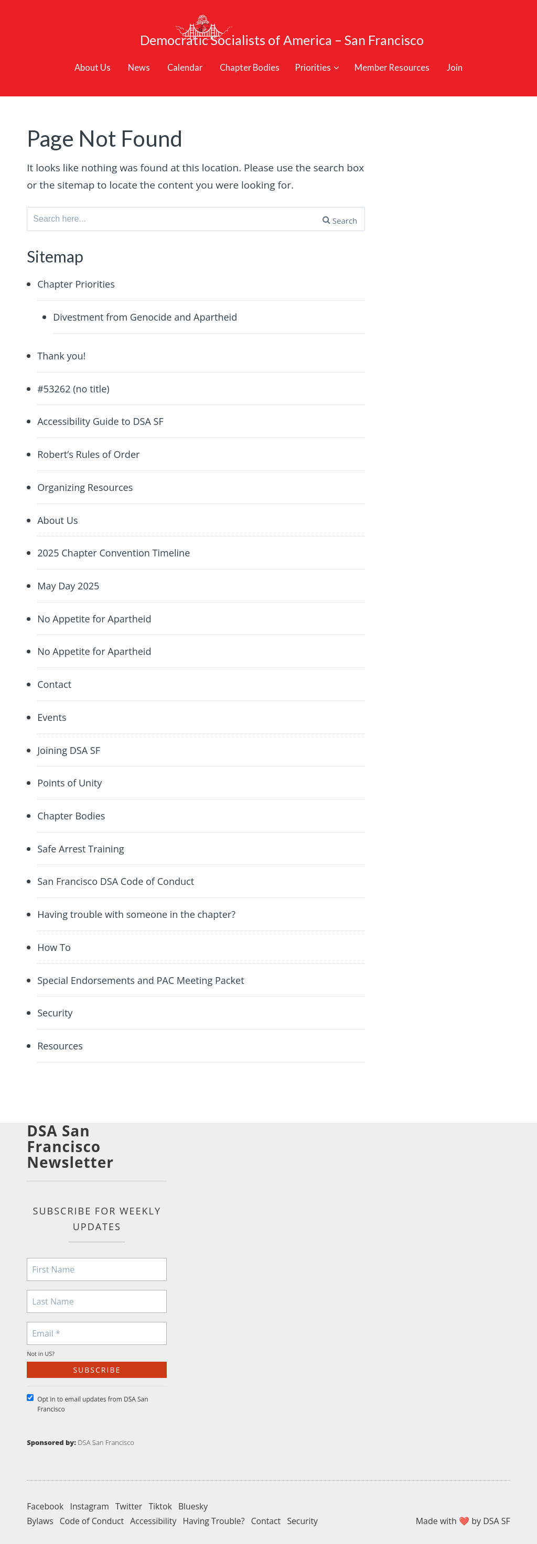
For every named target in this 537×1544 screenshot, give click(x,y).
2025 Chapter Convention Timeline (117, 542)
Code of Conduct (92, 1514)
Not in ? (41, 1348)
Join (466, 51)
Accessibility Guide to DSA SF (103, 410)
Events (52, 708)
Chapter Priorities (78, 271)
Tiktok (162, 1500)
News (130, 51)
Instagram (90, 1500)
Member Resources (400, 51)
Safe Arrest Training (82, 841)
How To (54, 940)
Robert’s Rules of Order (91, 443)
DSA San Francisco (106, 1436)
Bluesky (195, 1500)
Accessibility (155, 1514)
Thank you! (62, 343)
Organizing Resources (87, 476)
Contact (55, 675)
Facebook (45, 1500)
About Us (82, 51)
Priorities (314, 51)
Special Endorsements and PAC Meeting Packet (146, 973)
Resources (61, 1039)
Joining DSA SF (70, 741)
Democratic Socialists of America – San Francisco (298, 23)
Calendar (178, 51)
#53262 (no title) (75, 376)
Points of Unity (71, 774)
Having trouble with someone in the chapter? (141, 907)
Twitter (130, 1500)
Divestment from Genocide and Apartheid (149, 304)
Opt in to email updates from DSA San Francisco (87, 1398)
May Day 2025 (69, 575)
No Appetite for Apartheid (97, 609)
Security (55, 1006)
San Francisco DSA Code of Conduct (119, 874)
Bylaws (40, 1514)
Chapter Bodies (246, 51)
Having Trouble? (216, 1514)
